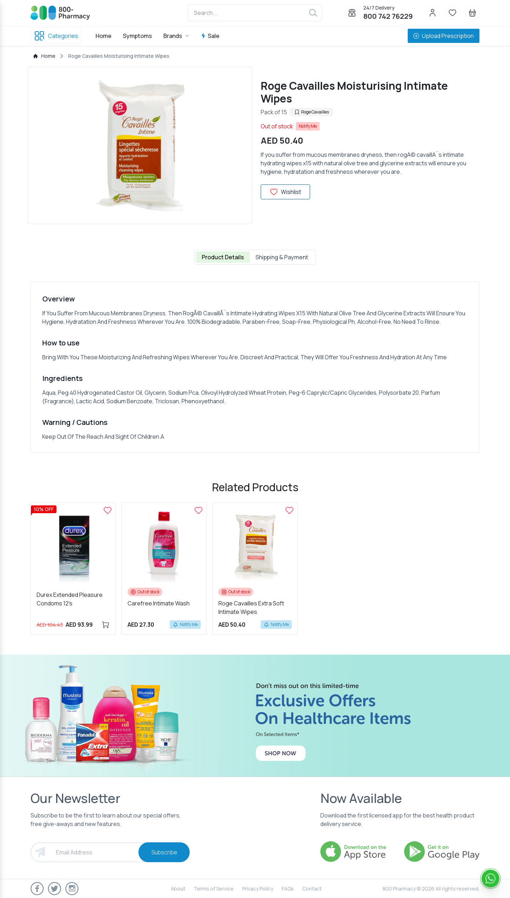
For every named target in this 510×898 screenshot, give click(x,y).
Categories (56, 35)
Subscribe (164, 852)
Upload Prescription (443, 36)
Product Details (223, 257)
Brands (176, 36)
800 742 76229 (388, 16)
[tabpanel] (255, 367)
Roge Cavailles (311, 112)
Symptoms (137, 36)
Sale (210, 36)
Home (104, 36)
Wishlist (285, 192)
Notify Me (308, 126)
